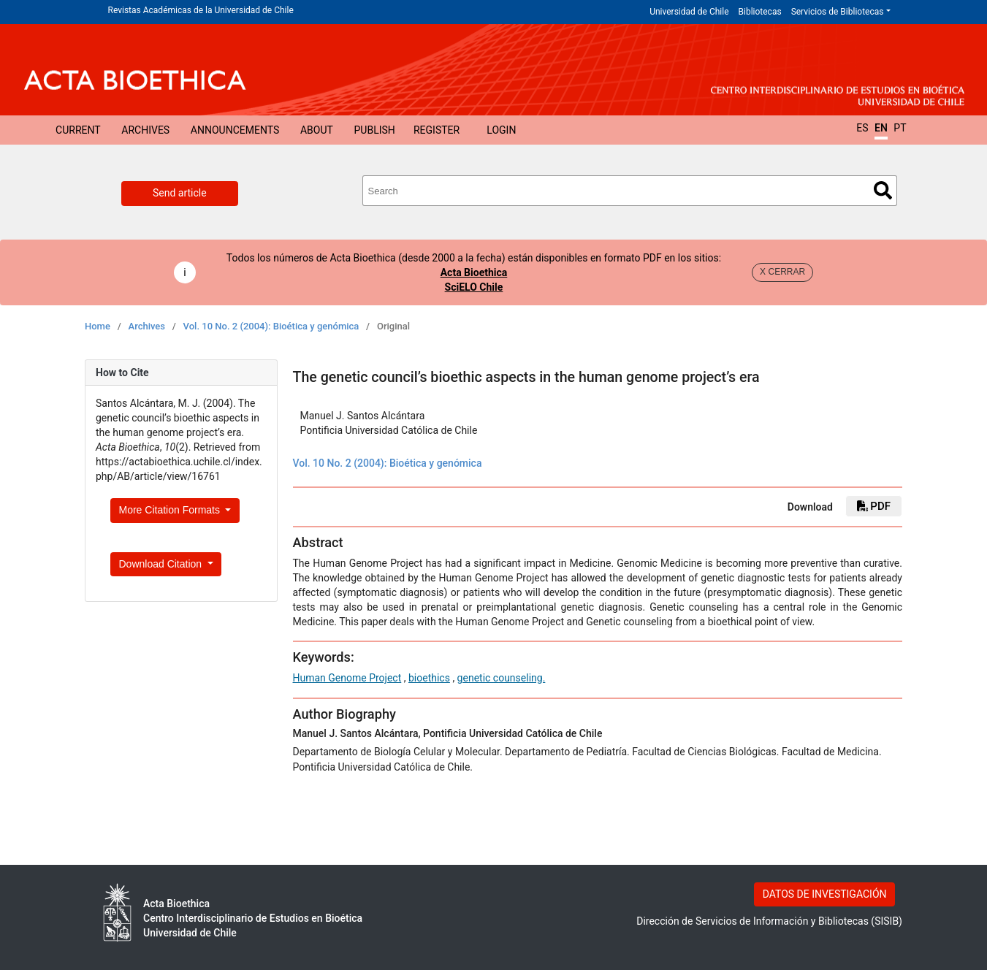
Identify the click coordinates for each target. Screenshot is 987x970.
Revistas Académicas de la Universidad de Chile (201, 10)
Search (883, 190)
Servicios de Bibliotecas (837, 12)
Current (78, 130)
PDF (874, 506)
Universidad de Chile (688, 12)
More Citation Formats (171, 510)
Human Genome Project (347, 678)
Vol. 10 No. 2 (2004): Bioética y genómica (271, 326)
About (316, 130)
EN (881, 128)
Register (437, 130)
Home (97, 326)
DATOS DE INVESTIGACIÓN (825, 894)
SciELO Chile (474, 287)
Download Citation (162, 564)
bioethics (429, 678)
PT (899, 128)
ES (862, 128)
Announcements (235, 130)
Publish (374, 130)
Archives (145, 130)
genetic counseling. (501, 678)
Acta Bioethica (474, 272)
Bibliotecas (760, 12)
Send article (180, 193)
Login (501, 130)
